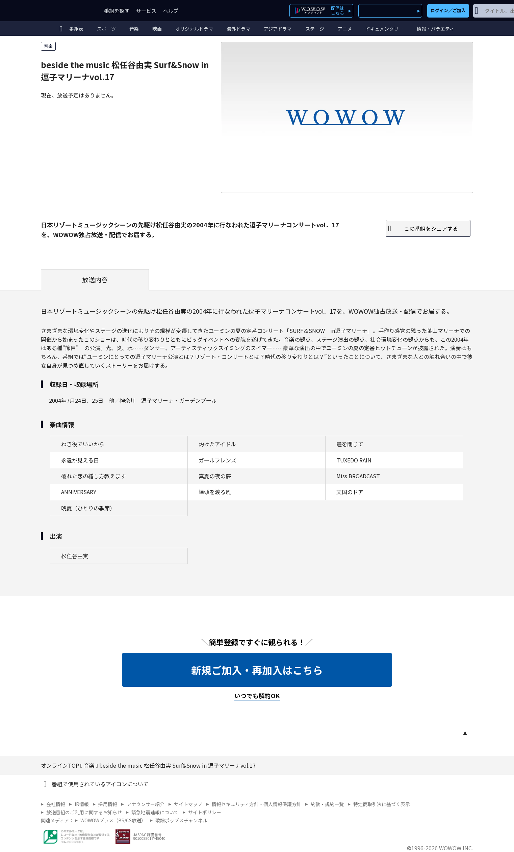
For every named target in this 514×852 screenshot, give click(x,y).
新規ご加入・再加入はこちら (257, 669)
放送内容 (95, 279)
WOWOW (65, 10)
